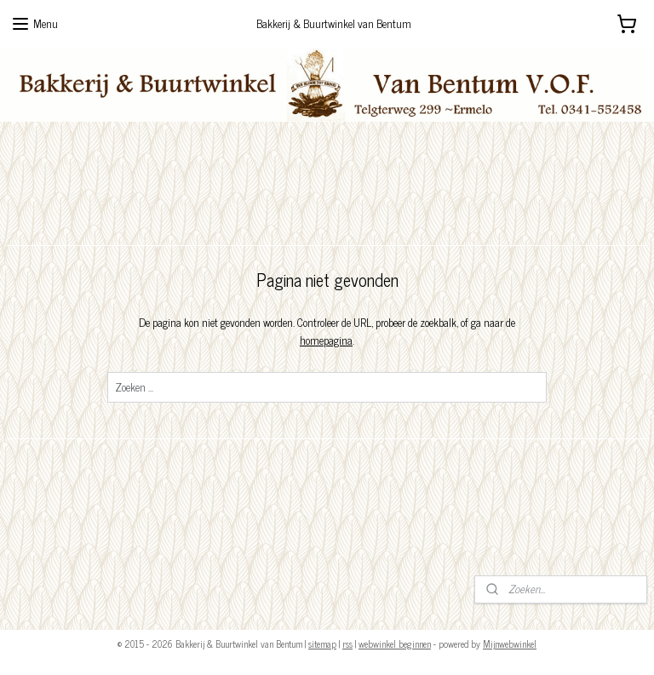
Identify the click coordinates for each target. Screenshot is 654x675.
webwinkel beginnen (395, 643)
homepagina (326, 340)
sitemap (322, 643)
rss (347, 643)
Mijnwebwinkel (509, 643)
